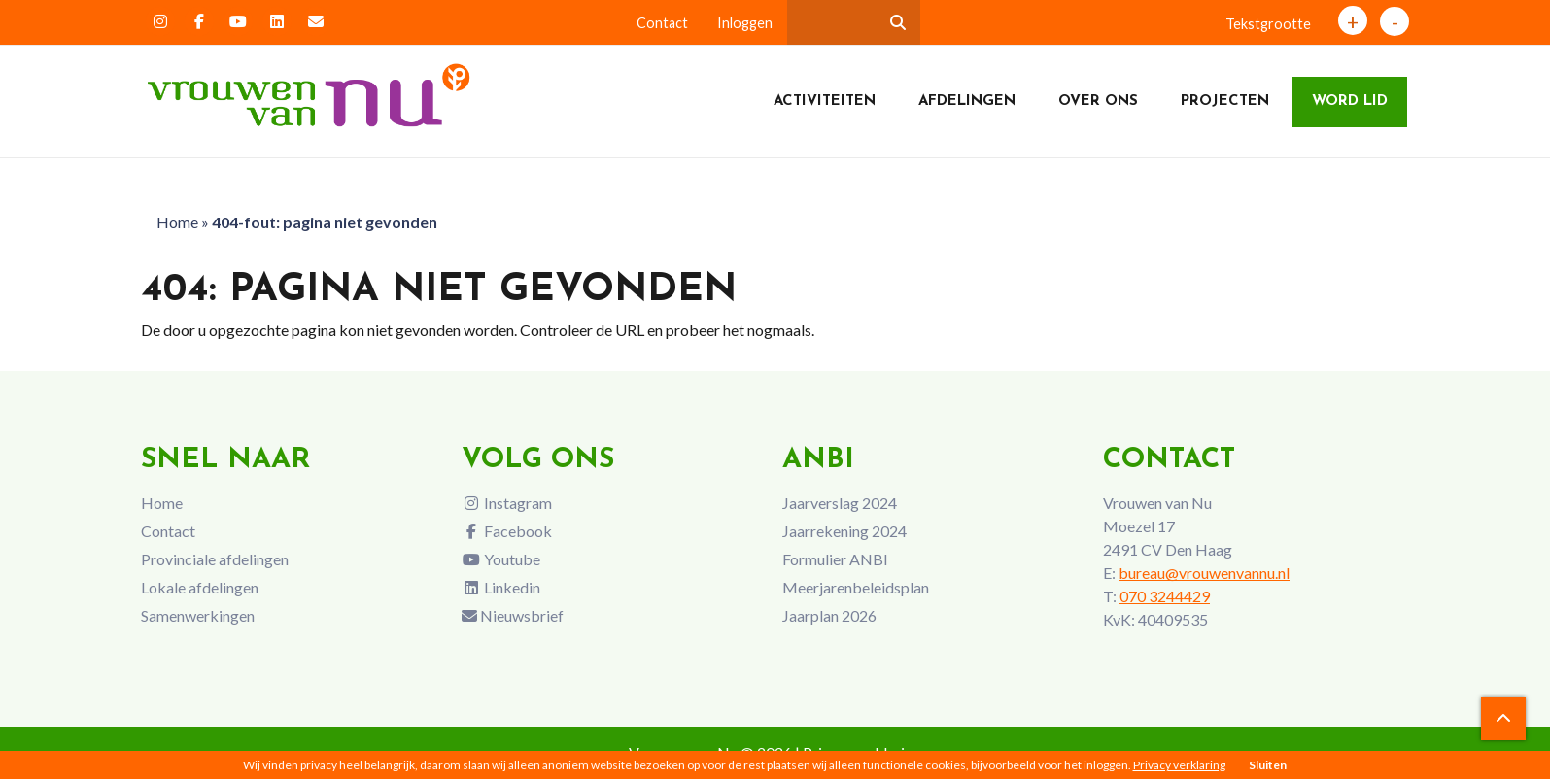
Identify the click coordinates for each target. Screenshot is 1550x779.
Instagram (507, 502)
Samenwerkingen (198, 615)
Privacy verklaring (1179, 765)
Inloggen (745, 23)
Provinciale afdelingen (215, 559)
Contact (662, 23)
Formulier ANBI (835, 559)
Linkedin (501, 587)
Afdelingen (967, 101)
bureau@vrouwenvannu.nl (1204, 572)
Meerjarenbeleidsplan (855, 587)
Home (177, 222)
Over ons (1098, 101)
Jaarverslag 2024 (839, 502)
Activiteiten (825, 101)
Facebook (507, 531)
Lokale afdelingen (199, 587)
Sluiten (1268, 765)
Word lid (1350, 101)
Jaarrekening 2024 (844, 531)
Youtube (501, 559)
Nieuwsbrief (513, 615)
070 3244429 (1164, 596)
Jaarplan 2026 (829, 615)
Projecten (1225, 101)
